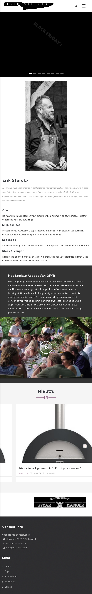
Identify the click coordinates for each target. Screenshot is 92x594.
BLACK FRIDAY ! (46, 35)
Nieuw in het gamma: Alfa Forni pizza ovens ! (36, 468)
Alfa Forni (10, 473)
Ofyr (7, 571)
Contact (8, 586)
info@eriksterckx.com (14, 547)
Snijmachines (11, 576)
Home (8, 566)
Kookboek (10, 581)
